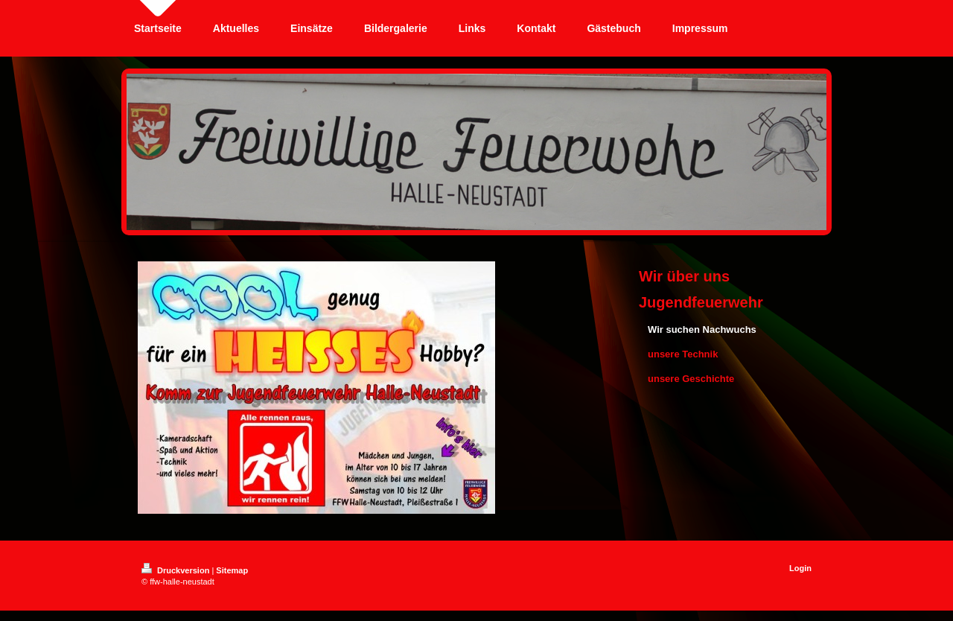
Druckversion (176, 570)
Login (800, 568)
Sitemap (232, 570)
